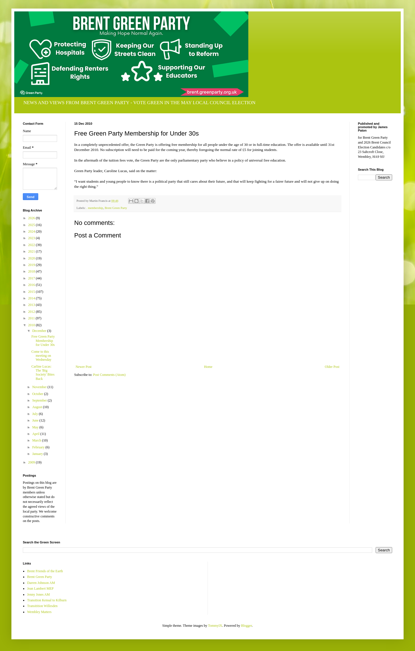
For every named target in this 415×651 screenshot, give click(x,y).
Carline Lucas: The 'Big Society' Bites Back (43, 372)
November (40, 387)
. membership (94, 207)
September (40, 400)
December (39, 331)
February (38, 447)
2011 (32, 318)
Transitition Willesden (42, 606)
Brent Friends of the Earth (45, 571)
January (38, 454)
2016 (32, 285)
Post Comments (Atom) (109, 375)
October (38, 394)
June (35, 420)
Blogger (246, 626)
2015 (32, 292)
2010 (32, 325)
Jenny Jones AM (38, 594)
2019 (32, 265)
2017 (32, 278)
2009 (32, 462)
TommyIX (215, 626)
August (37, 407)
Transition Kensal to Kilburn (47, 600)
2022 (32, 245)
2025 (32, 225)
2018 (32, 271)
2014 (32, 298)
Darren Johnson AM (41, 583)
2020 (32, 258)
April (36, 434)
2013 (32, 305)
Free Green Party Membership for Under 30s (43, 340)
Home (208, 367)
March (37, 440)
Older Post (332, 367)
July (35, 414)
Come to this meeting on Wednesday (41, 356)
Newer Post (84, 367)
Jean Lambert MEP (40, 588)
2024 (32, 231)
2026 (32, 218)
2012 (32, 312)
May (35, 427)
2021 (32, 251)
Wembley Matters (39, 612)
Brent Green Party (116, 207)
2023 (32, 238)
